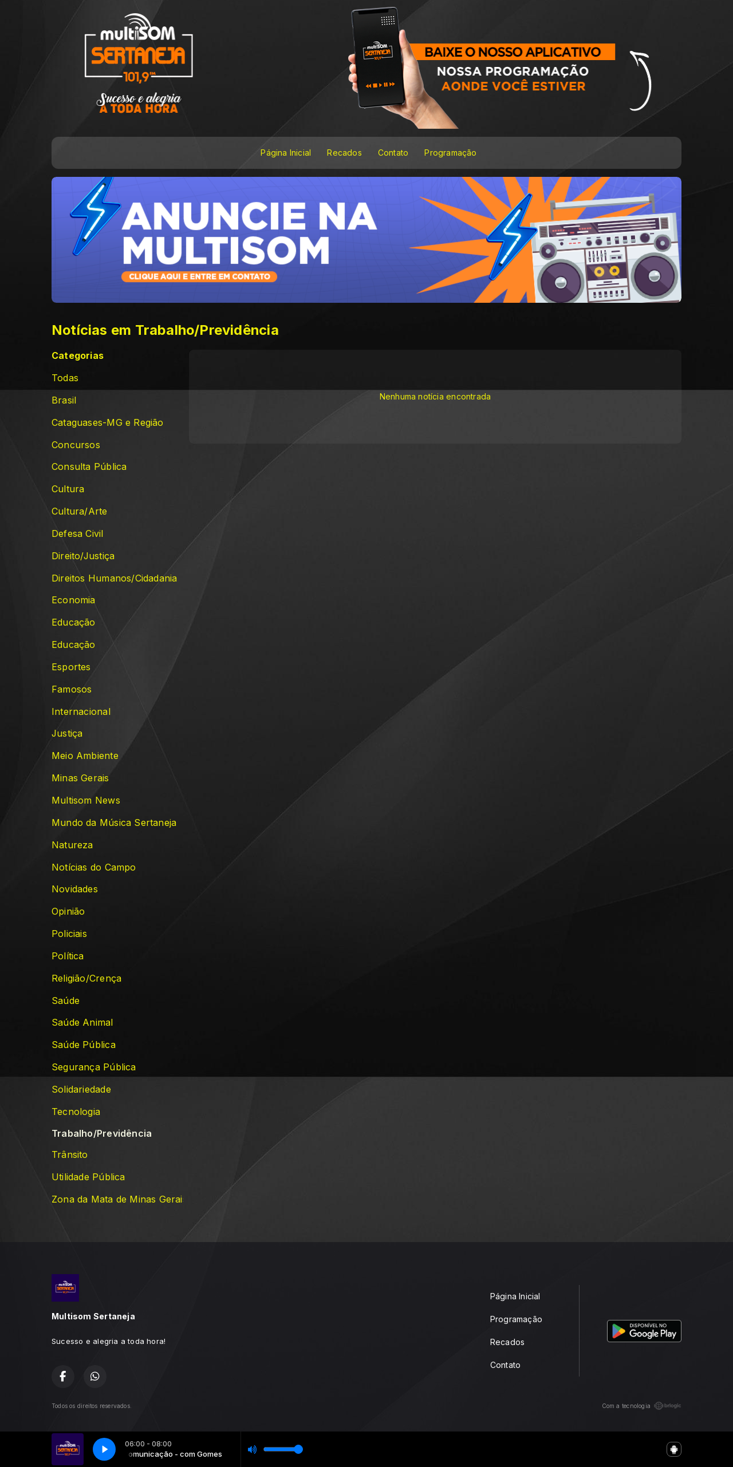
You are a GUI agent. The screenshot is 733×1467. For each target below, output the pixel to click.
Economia (74, 600)
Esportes (71, 667)
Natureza (72, 845)
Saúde (66, 1000)
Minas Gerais (80, 778)
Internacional (81, 711)
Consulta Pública (89, 466)
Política (68, 956)
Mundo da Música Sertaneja (114, 822)
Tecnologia (76, 1111)
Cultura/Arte (80, 511)
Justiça (67, 733)
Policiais (69, 933)
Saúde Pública (84, 1044)
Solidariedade (81, 1089)
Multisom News (86, 800)
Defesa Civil (78, 533)
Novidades (75, 889)
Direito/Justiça (83, 556)
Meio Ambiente (85, 755)
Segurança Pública (94, 1067)
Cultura (68, 489)
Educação (74, 622)
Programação (450, 152)
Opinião (68, 911)
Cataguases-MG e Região (108, 422)
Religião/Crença (86, 978)
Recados (344, 152)
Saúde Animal (82, 1022)
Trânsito (70, 1154)
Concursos (76, 445)
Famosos (72, 689)
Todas (65, 378)
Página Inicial (286, 152)
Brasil (64, 400)
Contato (393, 152)
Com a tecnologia (641, 1406)
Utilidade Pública (88, 1177)
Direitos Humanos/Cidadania (114, 578)
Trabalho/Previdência (102, 1133)
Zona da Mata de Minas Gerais (117, 1199)
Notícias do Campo (94, 867)
